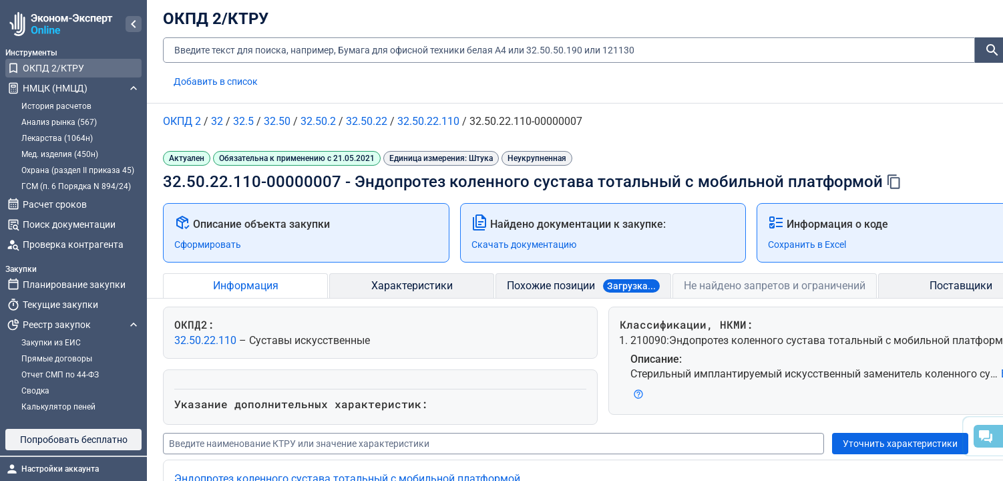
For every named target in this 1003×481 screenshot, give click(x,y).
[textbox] (569, 51)
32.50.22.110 (206, 340)
